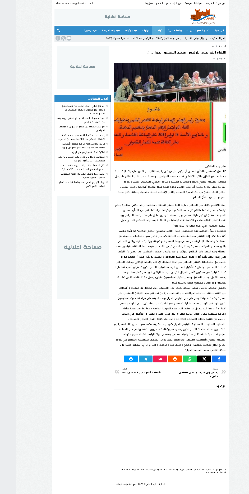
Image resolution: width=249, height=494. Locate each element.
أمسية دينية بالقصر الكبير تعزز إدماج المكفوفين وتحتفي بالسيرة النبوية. (66, 176)
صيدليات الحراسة (95, 30)
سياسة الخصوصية (177, 3)
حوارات (130, 30)
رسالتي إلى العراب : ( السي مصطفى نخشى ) (182, 372)
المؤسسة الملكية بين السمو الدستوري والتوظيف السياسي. (66, 128)
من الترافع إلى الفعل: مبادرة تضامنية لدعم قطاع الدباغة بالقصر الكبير (66, 184)
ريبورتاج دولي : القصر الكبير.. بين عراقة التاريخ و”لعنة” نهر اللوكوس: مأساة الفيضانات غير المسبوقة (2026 (140, 38)
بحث (43, 30)
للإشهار (144, 3)
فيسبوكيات (115, 30)
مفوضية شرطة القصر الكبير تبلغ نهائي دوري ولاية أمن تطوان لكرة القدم (65, 120)
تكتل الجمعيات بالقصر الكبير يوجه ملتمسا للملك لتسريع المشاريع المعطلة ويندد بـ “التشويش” (66, 167)
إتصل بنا (133, 3)
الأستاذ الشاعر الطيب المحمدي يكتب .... (126, 372)
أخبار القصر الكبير (183, 30)
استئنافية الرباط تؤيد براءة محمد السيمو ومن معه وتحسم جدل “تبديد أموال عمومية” (65, 159)
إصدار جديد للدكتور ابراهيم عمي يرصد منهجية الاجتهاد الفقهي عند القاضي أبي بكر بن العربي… (65, 137)
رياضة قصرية (159, 30)
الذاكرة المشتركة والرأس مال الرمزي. (72, 152)
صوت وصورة (74, 30)
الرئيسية (203, 30)
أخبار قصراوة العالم (139, 484)
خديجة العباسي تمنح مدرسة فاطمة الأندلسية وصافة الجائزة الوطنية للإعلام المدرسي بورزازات (67, 146)
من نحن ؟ (204, 3)
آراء (144, 30)
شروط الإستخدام (158, 3)
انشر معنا (193, 3)
